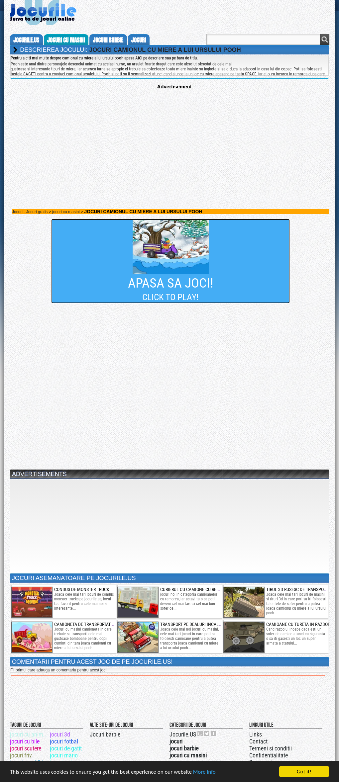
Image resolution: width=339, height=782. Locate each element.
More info (204, 771)
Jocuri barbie (105, 734)
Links (255, 734)
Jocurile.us (26, 40)
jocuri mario (64, 755)
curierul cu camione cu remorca (195, 589)
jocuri (138, 40)
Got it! (304, 771)
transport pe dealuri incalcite (193, 624)
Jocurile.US (183, 734)
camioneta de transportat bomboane (94, 624)
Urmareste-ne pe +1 (200, 733)
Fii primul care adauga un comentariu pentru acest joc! (58, 670)
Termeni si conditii (270, 748)
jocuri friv (21, 755)
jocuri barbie (108, 40)
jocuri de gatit (66, 748)
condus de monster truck (81, 589)
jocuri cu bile (25, 741)
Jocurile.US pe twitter (207, 733)
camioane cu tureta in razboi (297, 624)
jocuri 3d (60, 734)
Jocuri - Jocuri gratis (30, 212)
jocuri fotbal (64, 741)
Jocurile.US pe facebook (214, 733)
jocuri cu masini (66, 40)
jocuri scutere (25, 748)
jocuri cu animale (29, 734)
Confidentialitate (268, 755)
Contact (258, 741)
